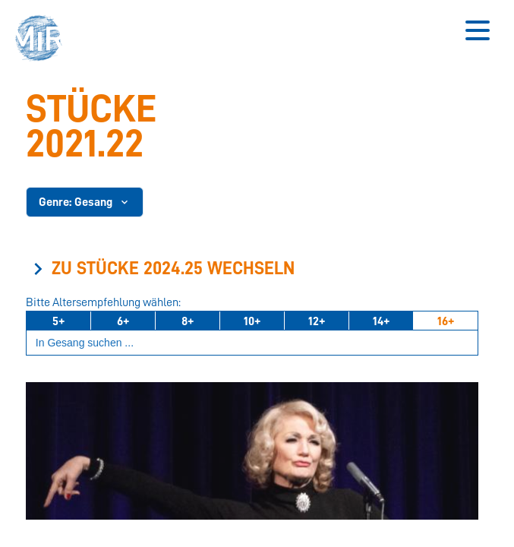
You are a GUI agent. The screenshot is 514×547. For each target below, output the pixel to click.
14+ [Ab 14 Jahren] (381, 321)
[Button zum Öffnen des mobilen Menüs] (477, 30)
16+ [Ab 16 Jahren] (445, 321)
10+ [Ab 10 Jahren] (252, 321)
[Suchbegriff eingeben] (252, 343)
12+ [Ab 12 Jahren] (316, 321)
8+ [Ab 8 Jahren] (187, 321)
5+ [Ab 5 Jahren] (58, 321)
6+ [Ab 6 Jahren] (123, 321)
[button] (43, 40)
